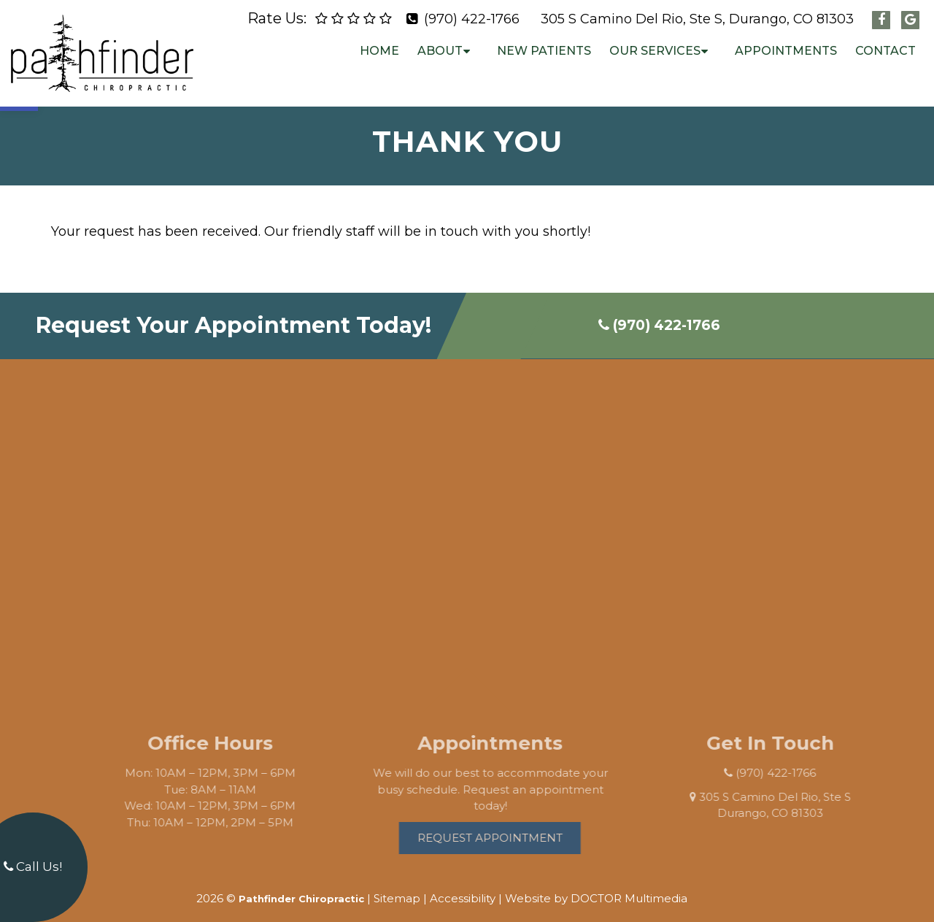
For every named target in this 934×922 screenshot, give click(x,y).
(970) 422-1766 (472, 19)
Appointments (786, 51)
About (440, 51)
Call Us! (33, 866)
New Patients (544, 51)
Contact (885, 51)
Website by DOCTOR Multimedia (596, 886)
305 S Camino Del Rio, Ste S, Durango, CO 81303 (697, 19)
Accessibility (462, 886)
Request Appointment (505, 825)
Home (379, 51)
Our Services (654, 51)
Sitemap (397, 886)
